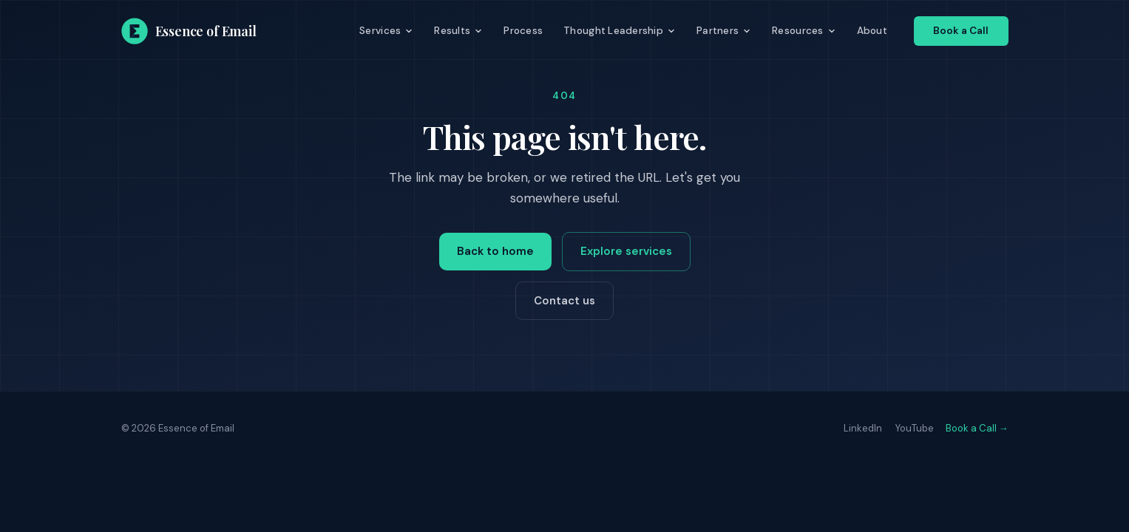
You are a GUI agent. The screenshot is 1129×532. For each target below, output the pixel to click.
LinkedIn (863, 428)
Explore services (626, 251)
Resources (803, 30)
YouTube (914, 428)
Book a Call (961, 30)
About (872, 30)
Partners (723, 30)
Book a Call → (977, 428)
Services (386, 30)
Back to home (495, 251)
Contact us (564, 300)
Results (458, 30)
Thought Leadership (619, 30)
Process (523, 30)
